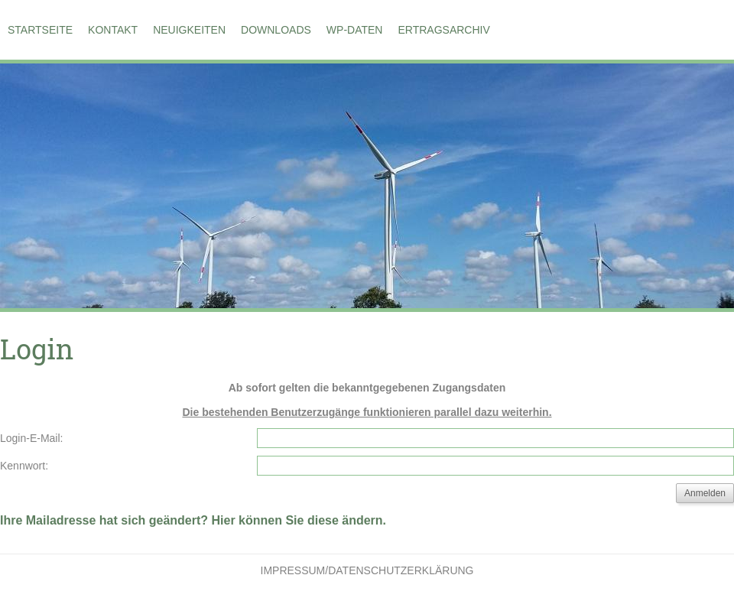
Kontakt (113, 30)
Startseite (40, 30)
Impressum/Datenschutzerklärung (367, 570)
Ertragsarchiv (443, 30)
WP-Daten (354, 30)
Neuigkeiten (189, 30)
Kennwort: (24, 466)
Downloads (276, 30)
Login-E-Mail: (31, 438)
